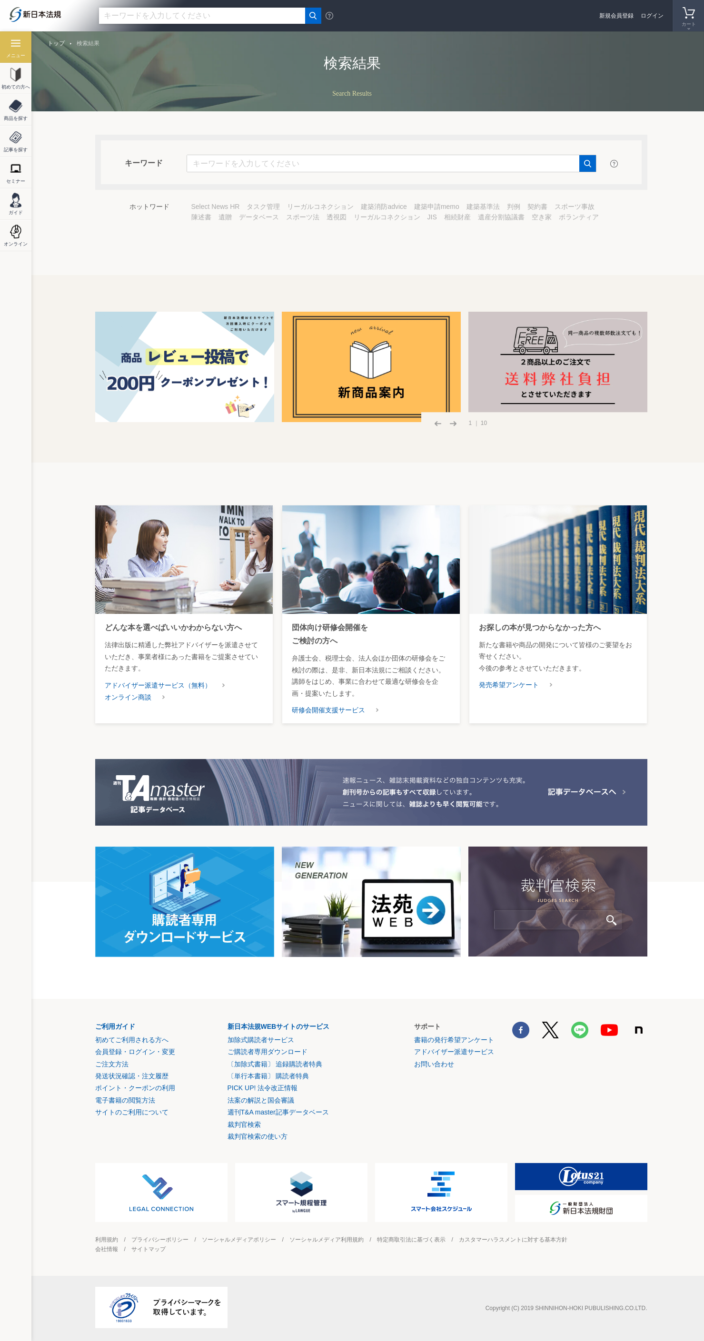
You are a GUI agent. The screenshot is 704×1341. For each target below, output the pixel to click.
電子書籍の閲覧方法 (125, 1100)
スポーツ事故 (575, 206)
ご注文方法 (112, 1064)
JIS (432, 217)
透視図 (337, 217)
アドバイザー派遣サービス (454, 1051)
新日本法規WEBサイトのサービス (279, 1026)
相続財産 (457, 217)
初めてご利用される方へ (132, 1040)
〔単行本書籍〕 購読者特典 (268, 1076)
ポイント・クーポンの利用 (135, 1088)
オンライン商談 (128, 697)
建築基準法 (483, 206)
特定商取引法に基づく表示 (411, 1239)
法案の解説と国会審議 (261, 1100)
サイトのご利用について (132, 1112)
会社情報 (106, 1249)
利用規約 (106, 1239)
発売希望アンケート (509, 685)
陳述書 (201, 217)
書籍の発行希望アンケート (454, 1040)
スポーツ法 (302, 217)
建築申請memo (436, 206)
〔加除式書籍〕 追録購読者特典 (275, 1064)
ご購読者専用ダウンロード (267, 1051)
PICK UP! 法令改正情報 (263, 1088)
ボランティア (579, 217)
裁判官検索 (244, 1124)
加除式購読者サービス (261, 1040)
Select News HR (215, 206)
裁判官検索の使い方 (258, 1136)
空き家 (542, 217)
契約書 (537, 206)
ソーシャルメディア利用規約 (326, 1239)
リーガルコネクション (320, 206)
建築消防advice (384, 206)
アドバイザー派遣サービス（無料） (158, 685)
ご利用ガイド (115, 1026)
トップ (56, 43)
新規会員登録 (616, 15)
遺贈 (225, 217)
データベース (259, 217)
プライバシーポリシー (159, 1239)
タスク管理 (263, 206)
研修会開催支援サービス (328, 710)
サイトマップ (148, 1249)
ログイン (652, 15)
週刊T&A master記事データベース (278, 1112)
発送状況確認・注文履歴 (132, 1076)
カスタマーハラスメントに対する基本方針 (513, 1239)
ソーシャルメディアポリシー (239, 1239)
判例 (513, 206)
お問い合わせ (434, 1064)
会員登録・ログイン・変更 (135, 1051)
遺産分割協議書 (501, 217)
